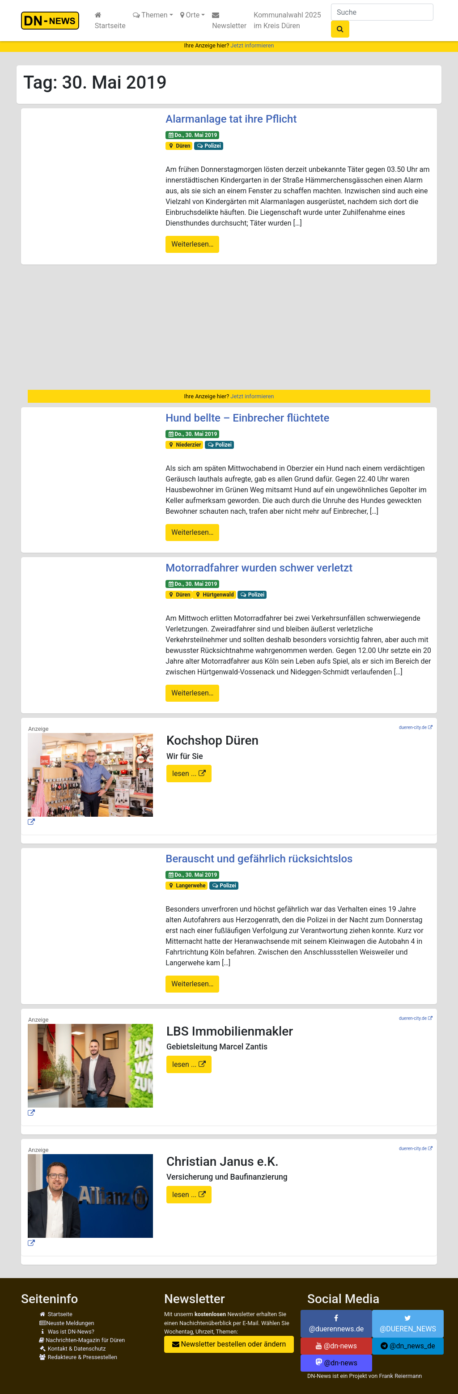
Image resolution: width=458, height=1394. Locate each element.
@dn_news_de (408, 1346)
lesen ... (185, 773)
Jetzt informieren (252, 45)
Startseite (110, 20)
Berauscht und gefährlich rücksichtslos (258, 859)
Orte (190, 15)
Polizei (208, 146)
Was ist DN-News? (66, 1331)
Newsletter (229, 20)
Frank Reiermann (400, 1376)
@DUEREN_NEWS (408, 1323)
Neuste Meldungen (66, 1323)
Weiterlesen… (192, 244)
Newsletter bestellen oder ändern (229, 1344)
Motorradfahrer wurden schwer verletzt (258, 568)
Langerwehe (186, 885)
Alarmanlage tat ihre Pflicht (231, 119)
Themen (150, 15)
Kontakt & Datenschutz (72, 1348)
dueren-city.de (413, 727)
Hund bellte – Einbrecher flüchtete (247, 418)
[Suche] (382, 12)
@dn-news (336, 1346)
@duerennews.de (336, 1323)
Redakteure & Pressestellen (78, 1357)
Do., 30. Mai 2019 (192, 135)
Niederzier (184, 445)
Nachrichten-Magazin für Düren (82, 1340)
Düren (179, 146)
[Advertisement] (229, 327)
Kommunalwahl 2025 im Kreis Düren (287, 20)
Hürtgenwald (214, 595)
